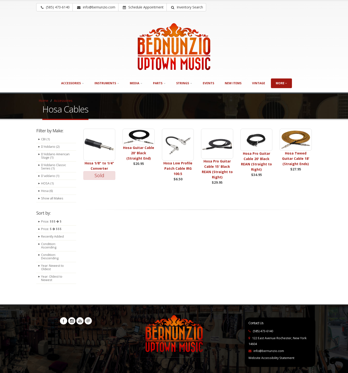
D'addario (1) (50, 176)
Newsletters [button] (88, 320)
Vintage (258, 83)
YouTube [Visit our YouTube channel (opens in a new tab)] (80, 320)
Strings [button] (184, 83)
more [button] (281, 83)
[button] (186, 7)
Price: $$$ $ (51, 221)
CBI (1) (45, 139)
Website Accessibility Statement (271, 358)
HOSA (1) (47, 183)
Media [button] (136, 83)
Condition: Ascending (48, 245)
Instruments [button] (106, 83)
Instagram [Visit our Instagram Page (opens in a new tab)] (71, 320)
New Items (233, 83)
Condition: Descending (49, 256)
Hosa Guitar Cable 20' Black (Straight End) (138, 153)
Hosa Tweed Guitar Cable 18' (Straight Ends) (295, 158)
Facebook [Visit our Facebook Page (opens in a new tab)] (63, 320)
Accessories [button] (72, 83)
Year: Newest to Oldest (52, 267)
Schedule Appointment (143, 7)
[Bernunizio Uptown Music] (174, 46)
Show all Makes (52, 198)
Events (208, 83)
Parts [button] (159, 83)
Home (43, 100)
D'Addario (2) (50, 147)
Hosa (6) (47, 191)
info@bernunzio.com (269, 351)
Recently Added (52, 236)
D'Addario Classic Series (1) (53, 166)
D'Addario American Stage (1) (55, 156)
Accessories (63, 100)
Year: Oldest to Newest (51, 278)
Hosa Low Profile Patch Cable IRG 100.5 (177, 168)
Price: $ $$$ (51, 229)
